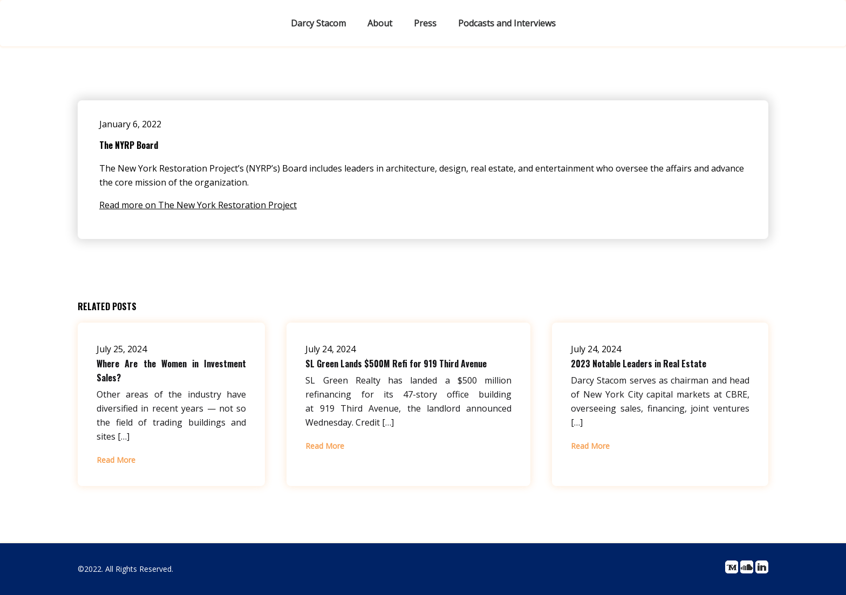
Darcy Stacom (318, 23)
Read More (116, 460)
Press (425, 23)
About (379, 23)
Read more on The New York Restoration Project (198, 205)
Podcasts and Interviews (507, 23)
